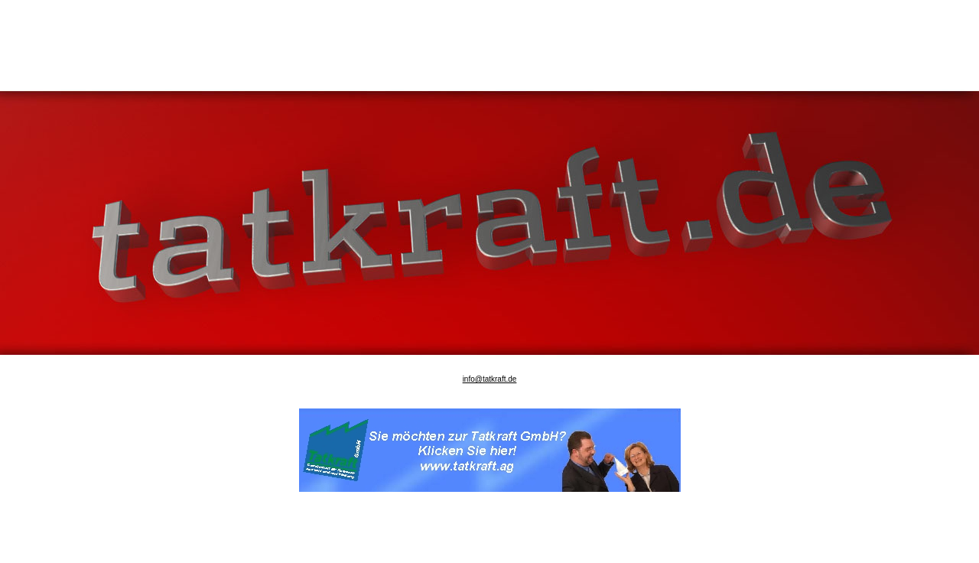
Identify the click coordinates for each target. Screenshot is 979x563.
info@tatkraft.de (490, 373)
